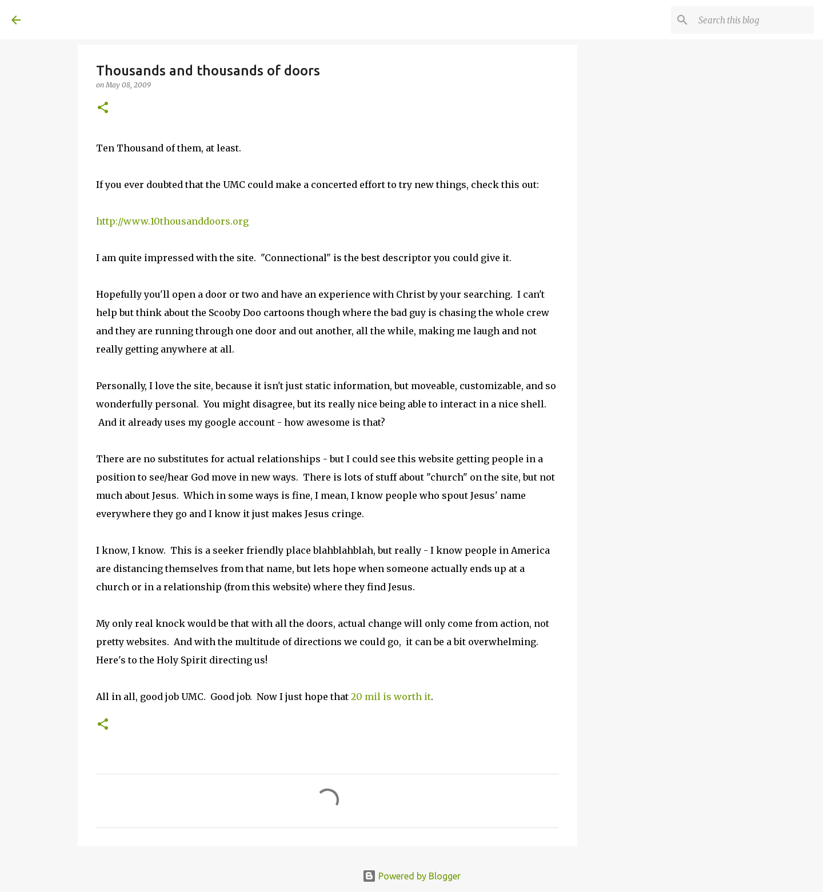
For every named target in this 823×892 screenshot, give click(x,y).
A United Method (104, 19)
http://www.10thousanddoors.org (172, 221)
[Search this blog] (754, 20)
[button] (103, 108)
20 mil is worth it (391, 696)
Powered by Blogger (411, 876)
